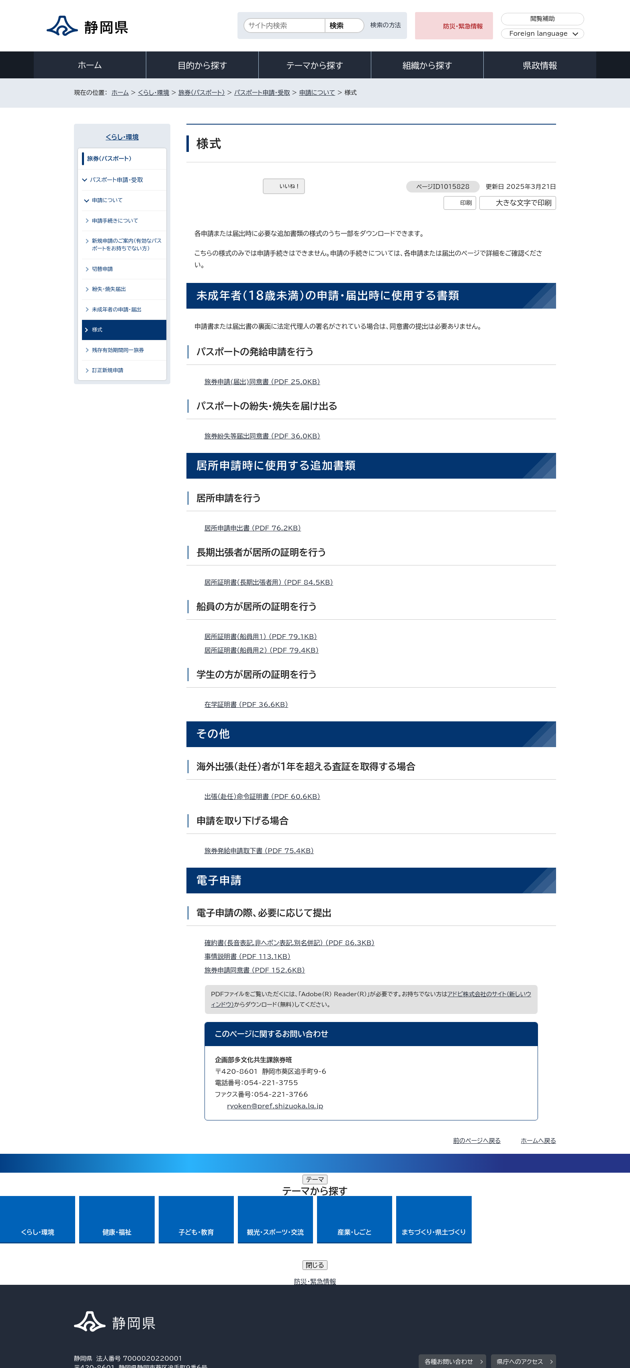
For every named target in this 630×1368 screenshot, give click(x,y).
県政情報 (540, 65)
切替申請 (102, 269)
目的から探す (202, 65)
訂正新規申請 (107, 370)
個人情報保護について (201, 1299)
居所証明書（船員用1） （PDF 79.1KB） (264, 636)
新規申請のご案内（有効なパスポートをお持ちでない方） (127, 244)
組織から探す (427, 65)
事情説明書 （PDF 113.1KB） (251, 956)
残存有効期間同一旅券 (118, 350)
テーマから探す (314, 65)
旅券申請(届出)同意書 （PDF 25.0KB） (266, 382)
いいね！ (290, 186)
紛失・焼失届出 (109, 289)
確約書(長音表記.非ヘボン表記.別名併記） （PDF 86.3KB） (293, 943)
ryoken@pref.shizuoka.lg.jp (275, 1106)
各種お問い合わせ (449, 1250)
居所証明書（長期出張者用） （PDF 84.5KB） (272, 582)
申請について (317, 93)
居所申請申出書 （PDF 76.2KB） (256, 528)
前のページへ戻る (477, 1141)
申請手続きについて (115, 220)
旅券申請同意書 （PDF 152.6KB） (258, 970)
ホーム (90, 65)
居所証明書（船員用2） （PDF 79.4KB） (265, 650)
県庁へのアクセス (520, 1250)
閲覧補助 (542, 19)
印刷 (466, 203)
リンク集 (462, 1299)
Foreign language (538, 34)
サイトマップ (518, 1299)
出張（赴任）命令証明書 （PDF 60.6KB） (266, 796)
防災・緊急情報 (463, 26)
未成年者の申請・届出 (116, 309)
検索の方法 (385, 25)
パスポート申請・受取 (262, 93)
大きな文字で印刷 (524, 202)
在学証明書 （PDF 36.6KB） (250, 704)
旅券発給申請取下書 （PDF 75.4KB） (263, 851)
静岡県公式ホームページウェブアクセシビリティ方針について (341, 1299)
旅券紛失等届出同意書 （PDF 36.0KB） (266, 436)
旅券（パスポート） (201, 93)
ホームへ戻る (538, 1141)
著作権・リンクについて (111, 1299)
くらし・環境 (153, 93)
